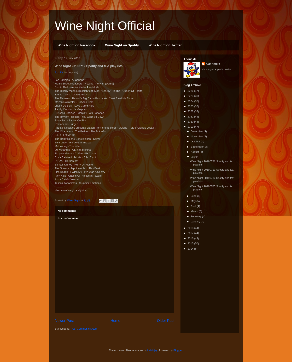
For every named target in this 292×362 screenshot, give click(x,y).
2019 (191, 126)
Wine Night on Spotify (122, 45)
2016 (191, 238)
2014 (191, 248)
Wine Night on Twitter (165, 45)
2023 (191, 106)
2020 (191, 121)
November (197, 136)
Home (115, 321)
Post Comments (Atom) (84, 328)
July (193, 156)
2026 (191, 90)
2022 (191, 111)
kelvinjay (152, 350)
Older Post (165, 321)
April (194, 206)
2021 (191, 116)
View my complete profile (216, 69)
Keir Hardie (213, 63)
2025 (191, 95)
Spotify (59, 72)
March (195, 211)
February (196, 216)
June (194, 196)
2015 (191, 243)
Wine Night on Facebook (77, 45)
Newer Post (64, 321)
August (195, 151)
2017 (191, 233)
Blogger (177, 350)
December (197, 131)
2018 (191, 228)
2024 (191, 101)
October (196, 141)
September (197, 146)
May (193, 201)
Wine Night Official (105, 25)
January (196, 221)
